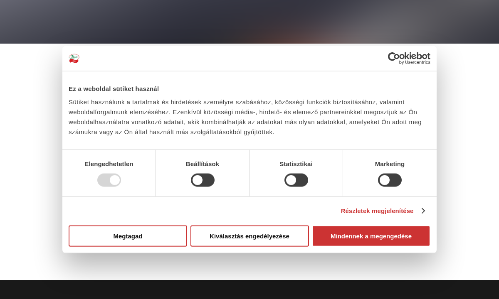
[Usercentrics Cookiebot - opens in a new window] (394, 58)
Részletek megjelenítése (377, 210)
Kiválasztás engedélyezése (249, 235)
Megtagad (127, 235)
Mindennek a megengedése (371, 235)
